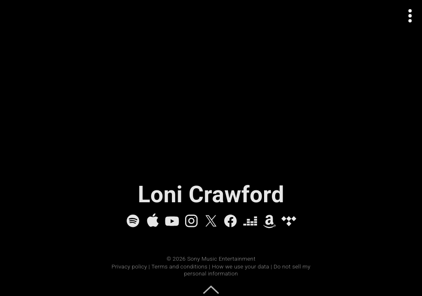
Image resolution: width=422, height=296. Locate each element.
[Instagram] (191, 220)
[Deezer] (250, 220)
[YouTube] (172, 220)
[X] (211, 220)
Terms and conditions (179, 266)
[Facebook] (230, 220)
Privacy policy (129, 266)
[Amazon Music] (269, 220)
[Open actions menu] (410, 16)
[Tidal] (288, 220)
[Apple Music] (152, 220)
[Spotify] (132, 220)
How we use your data (240, 266)
